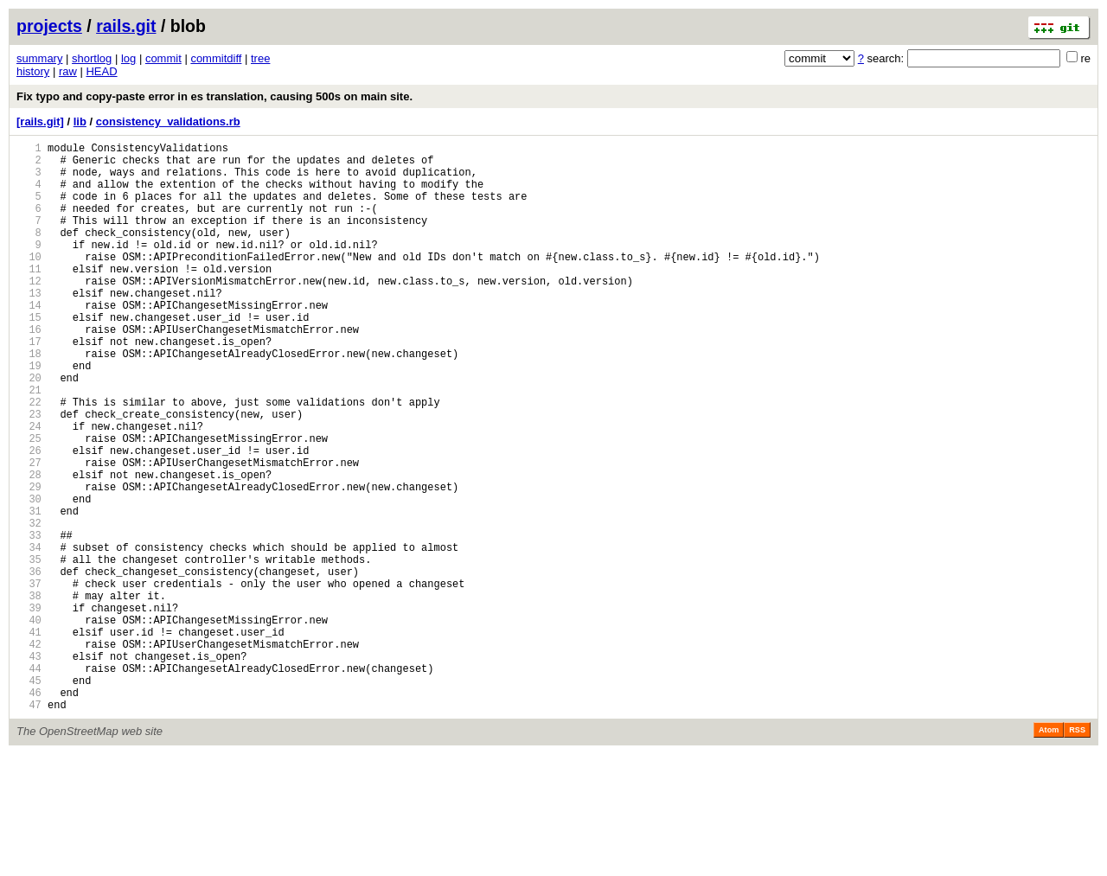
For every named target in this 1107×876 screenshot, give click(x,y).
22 (29, 458)
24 (29, 488)
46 (29, 811)
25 (29, 503)
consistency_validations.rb (168, 121)
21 (29, 444)
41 (29, 738)
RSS (1077, 851)
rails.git (126, 25)
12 (29, 311)
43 (29, 767)
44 (29, 782)
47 (29, 826)
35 (29, 650)
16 (29, 370)
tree (260, 58)
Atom (1049, 851)
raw (68, 71)
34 (29, 635)
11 (29, 297)
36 (29, 664)
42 (29, 752)
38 (29, 694)
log (128, 58)
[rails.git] (40, 121)
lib (80, 121)
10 (29, 282)
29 (29, 561)
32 (29, 605)
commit (163, 58)
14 (29, 341)
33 (29, 620)
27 (29, 532)
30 (29, 576)
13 (29, 326)
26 (29, 517)
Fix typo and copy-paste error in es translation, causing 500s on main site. (214, 96)
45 (29, 797)
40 (29, 723)
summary (39, 58)
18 (29, 400)
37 (29, 679)
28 (29, 547)
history (32, 71)
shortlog (92, 58)
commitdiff (215, 58)
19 (29, 414)
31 (29, 591)
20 (29, 429)
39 (29, 708)
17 (29, 385)
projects (49, 25)
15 (29, 355)
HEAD (101, 71)
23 (29, 473)
